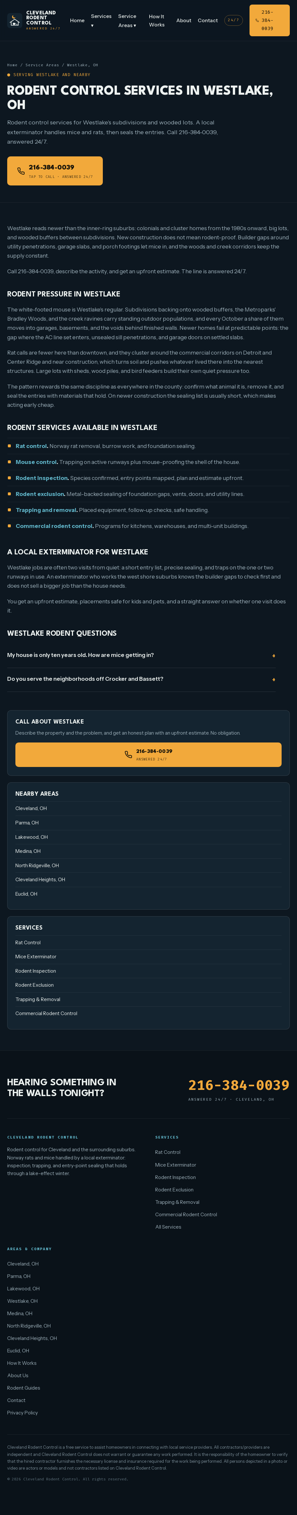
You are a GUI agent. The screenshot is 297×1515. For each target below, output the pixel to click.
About (183, 20)
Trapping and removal (46, 510)
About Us (17, 1376)
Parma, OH (27, 823)
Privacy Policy (22, 1413)
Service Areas (42, 65)
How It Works (157, 20)
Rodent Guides (23, 1388)
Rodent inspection (41, 478)
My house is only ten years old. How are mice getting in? (80, 655)
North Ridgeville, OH (37, 866)
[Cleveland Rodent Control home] (35, 20)
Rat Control (28, 943)
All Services (168, 1227)
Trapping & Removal (37, 999)
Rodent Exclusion (34, 985)
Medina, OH (28, 851)
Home (77, 20)
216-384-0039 (264, 20)
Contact (208, 20)
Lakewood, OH (31, 837)
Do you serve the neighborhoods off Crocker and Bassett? (85, 679)
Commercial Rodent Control (46, 1013)
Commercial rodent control (54, 526)
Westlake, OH (22, 1301)
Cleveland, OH (31, 808)
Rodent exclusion (40, 494)
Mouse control (36, 462)
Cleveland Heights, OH (40, 880)
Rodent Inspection (35, 971)
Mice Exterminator (35, 957)
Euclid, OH (26, 894)
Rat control (31, 446)
